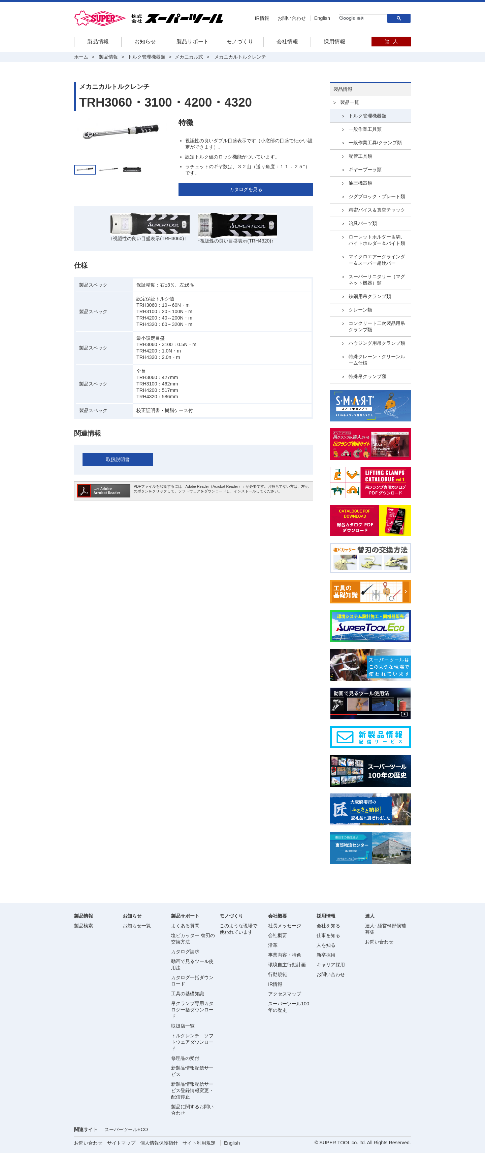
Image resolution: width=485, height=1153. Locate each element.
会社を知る (328, 925)
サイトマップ (121, 1143)
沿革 (273, 945)
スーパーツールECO (126, 1129)
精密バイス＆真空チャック (377, 210)
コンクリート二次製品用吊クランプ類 (377, 326)
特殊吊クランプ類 (367, 376)
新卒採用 (326, 955)
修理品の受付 (185, 1058)
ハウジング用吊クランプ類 (377, 343)
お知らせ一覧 (137, 925)
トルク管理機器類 (367, 115)
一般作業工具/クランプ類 (375, 142)
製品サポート (192, 41)
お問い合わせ (292, 18)
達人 (391, 41)
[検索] (362, 18)
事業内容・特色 (284, 955)
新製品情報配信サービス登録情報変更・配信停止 (192, 1090)
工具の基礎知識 (187, 993)
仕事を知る (328, 935)
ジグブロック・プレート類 (377, 196)
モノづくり (239, 41)
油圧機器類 (360, 183)
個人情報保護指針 (159, 1143)
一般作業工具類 (365, 129)
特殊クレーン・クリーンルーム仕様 (377, 360)
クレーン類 (360, 309)
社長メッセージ (284, 925)
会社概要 (277, 935)
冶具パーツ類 (363, 223)
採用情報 (334, 41)
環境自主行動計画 (287, 964)
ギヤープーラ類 (365, 169)
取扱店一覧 (183, 1026)
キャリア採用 (331, 964)
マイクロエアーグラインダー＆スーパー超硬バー (377, 260)
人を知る (326, 945)
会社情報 (287, 41)
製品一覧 (349, 102)
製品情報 (98, 41)
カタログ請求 (185, 951)
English (322, 18)
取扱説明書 (118, 459)
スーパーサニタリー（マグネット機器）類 (377, 280)
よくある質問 (185, 925)
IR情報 (262, 18)
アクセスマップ (284, 994)
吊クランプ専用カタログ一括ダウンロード (192, 1010)
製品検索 (83, 925)
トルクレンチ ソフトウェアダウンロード (192, 1042)
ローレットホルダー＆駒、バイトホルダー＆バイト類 (377, 240)
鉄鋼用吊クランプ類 (370, 296)
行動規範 (277, 974)
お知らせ (145, 41)
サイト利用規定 (199, 1143)
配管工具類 (360, 156)
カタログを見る (245, 189)
